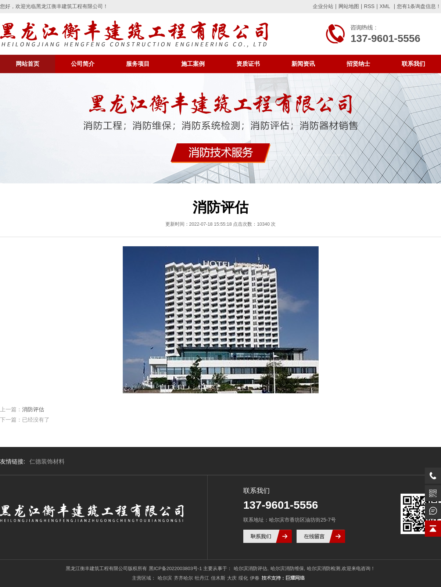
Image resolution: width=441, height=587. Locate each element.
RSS (369, 6)
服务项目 (138, 64)
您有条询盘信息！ (419, 6)
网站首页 (27, 64)
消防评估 (33, 409)
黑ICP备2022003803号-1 (175, 568)
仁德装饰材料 (47, 461)
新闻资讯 (303, 64)
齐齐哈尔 (183, 578)
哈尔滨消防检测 (323, 568)
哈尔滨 (165, 578)
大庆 (232, 578)
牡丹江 (202, 578)
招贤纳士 (358, 64)
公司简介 (82, 64)
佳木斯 (218, 578)
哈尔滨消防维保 (287, 568)
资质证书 (248, 64)
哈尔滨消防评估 (250, 568)
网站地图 (348, 6)
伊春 (254, 578)
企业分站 (323, 6)
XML (385, 6)
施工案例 (193, 64)
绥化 (243, 578)
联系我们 (413, 64)
